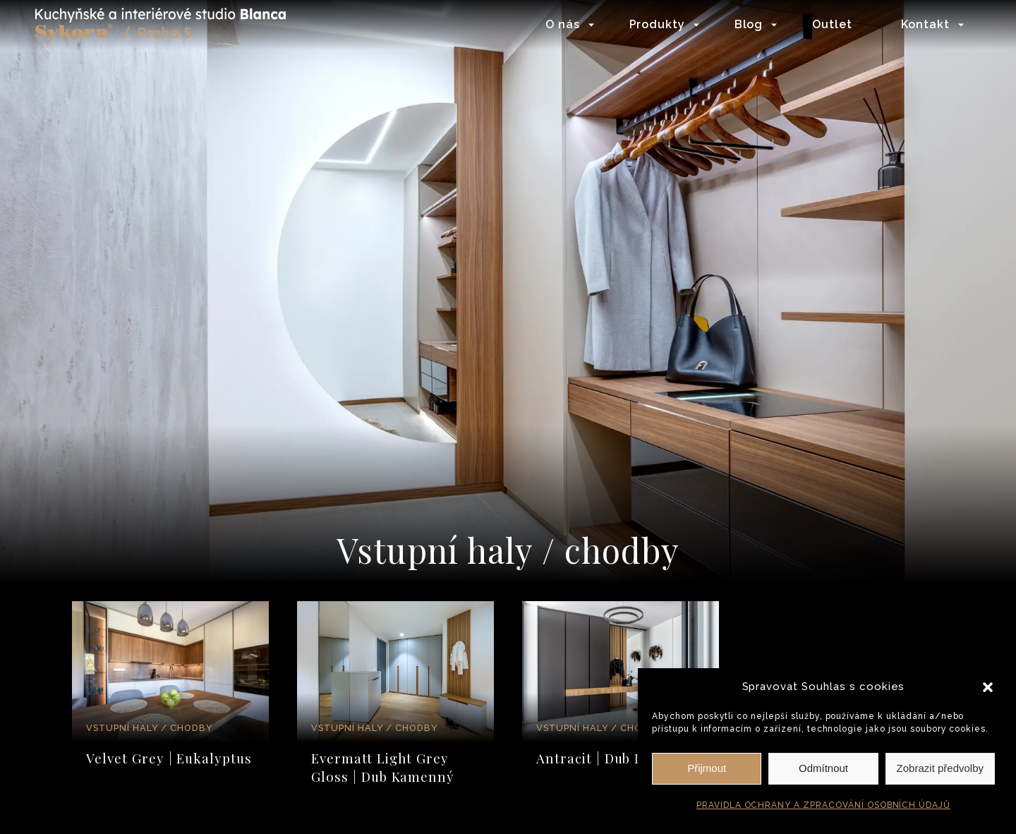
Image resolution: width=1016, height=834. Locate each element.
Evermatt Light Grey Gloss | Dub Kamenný (382, 767)
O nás (562, 24)
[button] (988, 687)
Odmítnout (823, 768)
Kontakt (925, 24)
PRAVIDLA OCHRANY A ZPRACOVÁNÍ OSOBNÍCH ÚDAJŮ (823, 805)
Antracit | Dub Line (600, 758)
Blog (748, 24)
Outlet (832, 24)
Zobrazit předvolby (940, 768)
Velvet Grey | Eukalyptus (169, 758)
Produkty (657, 24)
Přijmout (706, 768)
